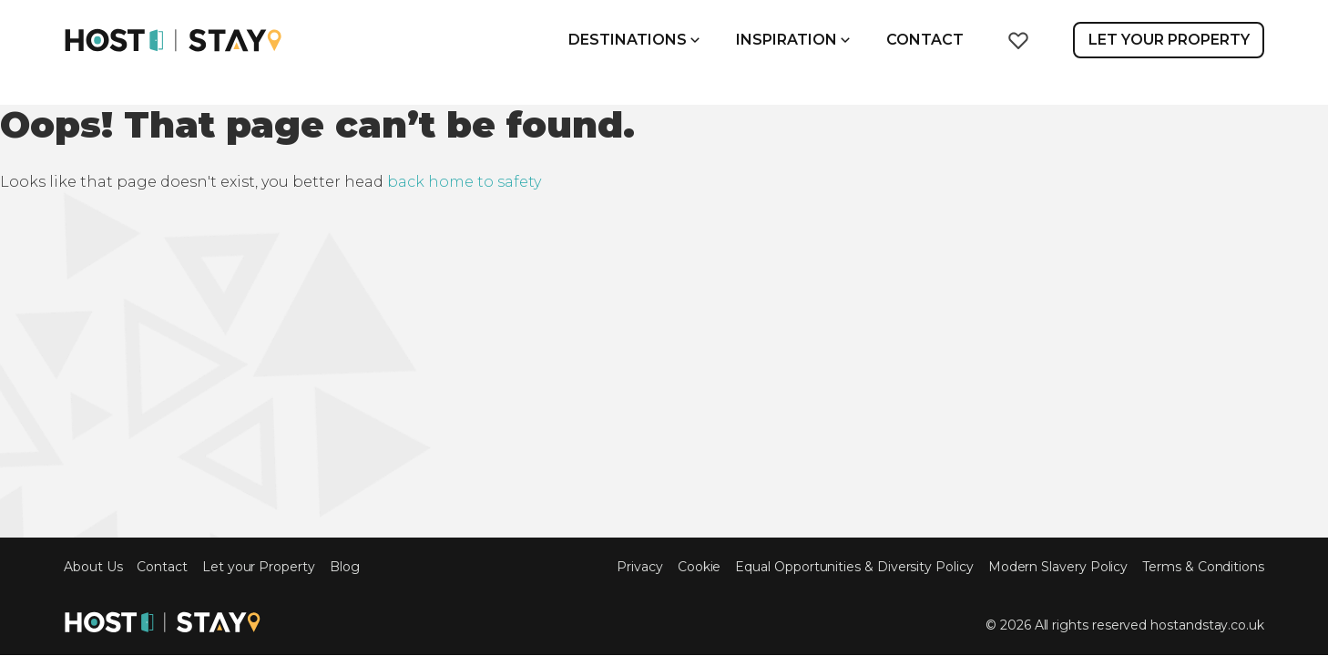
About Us (93, 567)
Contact (925, 39)
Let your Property (258, 567)
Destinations (634, 39)
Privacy (640, 567)
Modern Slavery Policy (1058, 567)
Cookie (699, 567)
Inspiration (793, 39)
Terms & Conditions (1203, 567)
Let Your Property (1169, 39)
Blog (345, 567)
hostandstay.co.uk (1207, 625)
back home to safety (464, 181)
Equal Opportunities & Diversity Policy (854, 567)
